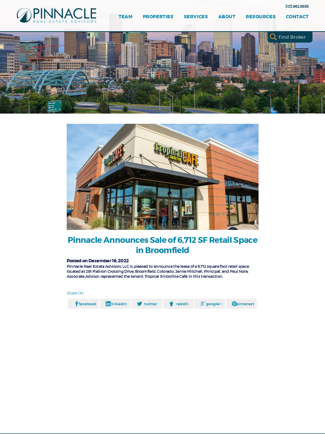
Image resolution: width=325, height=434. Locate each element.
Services (196, 17)
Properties (158, 17)
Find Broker (292, 36)
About (227, 17)
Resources (261, 17)
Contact (297, 17)
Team (125, 17)
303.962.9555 (297, 6)
